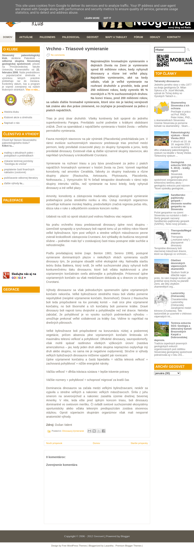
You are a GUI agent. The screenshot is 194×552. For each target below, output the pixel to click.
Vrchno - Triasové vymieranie (77, 49)
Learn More (92, 18)
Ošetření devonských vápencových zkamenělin (178, 264)
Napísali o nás (12, 123)
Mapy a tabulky (116, 37)
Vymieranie (78, 431)
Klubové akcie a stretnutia (18, 117)
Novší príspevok (54, 443)
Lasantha (108, 545)
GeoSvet (93, 37)
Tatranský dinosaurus (167, 81)
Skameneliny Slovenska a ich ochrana (180, 105)
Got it (107, 18)
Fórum (138, 37)
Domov (7, 37)
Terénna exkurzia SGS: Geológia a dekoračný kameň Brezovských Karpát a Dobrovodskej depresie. (173, 332)
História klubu (11, 111)
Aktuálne (26, 37)
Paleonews (47, 37)
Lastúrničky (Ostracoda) (178, 295)
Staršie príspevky (139, 443)
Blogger (125, 536)
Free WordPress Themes (74, 545)
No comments (58, 55)
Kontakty (174, 37)
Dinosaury (67, 431)
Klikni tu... (8, 145)
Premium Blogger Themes (128, 545)
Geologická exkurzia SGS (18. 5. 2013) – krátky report (181, 166)
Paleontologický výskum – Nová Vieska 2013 (180, 135)
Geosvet (99, 536)
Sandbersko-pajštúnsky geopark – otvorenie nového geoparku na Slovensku (181, 202)
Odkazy (155, 37)
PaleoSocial (71, 37)
